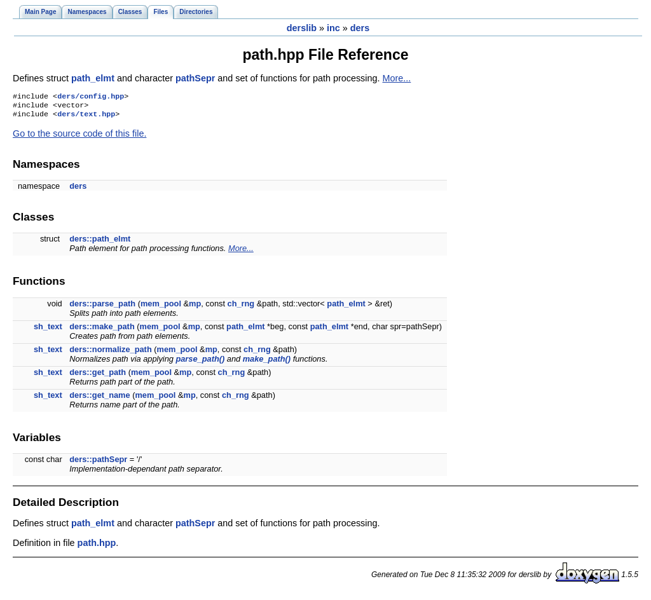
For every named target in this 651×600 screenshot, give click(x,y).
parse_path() (199, 362)
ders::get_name (99, 399)
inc (333, 28)
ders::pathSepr (98, 463)
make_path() (267, 362)
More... (397, 78)
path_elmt (94, 78)
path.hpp (97, 547)
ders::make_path (101, 330)
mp (195, 307)
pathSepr (196, 78)
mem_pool (160, 307)
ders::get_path (97, 376)
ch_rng (241, 307)
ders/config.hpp (90, 97)
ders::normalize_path (110, 353)
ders (359, 28)
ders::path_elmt (99, 242)
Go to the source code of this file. (79, 137)
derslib (302, 28)
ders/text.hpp (86, 117)
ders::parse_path (102, 307)
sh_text (48, 330)
